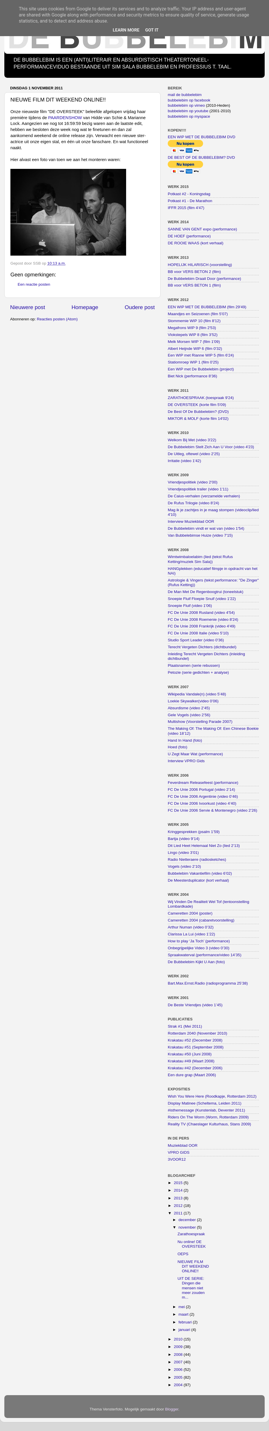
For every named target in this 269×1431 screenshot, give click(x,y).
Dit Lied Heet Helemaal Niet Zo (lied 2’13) (204, 845)
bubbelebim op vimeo (186, 105)
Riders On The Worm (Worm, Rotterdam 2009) (208, 1117)
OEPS (183, 1254)
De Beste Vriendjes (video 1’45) (195, 1005)
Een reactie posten (34, 284)
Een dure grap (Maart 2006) (192, 1075)
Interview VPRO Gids (186, 761)
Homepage (84, 307)
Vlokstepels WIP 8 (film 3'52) (193, 335)
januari (184, 1329)
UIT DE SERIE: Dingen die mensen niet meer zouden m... (191, 1287)
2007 (179, 1362)
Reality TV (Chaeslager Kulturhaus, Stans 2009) (209, 1124)
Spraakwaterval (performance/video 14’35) (204, 955)
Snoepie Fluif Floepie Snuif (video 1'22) (202, 599)
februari (185, 1322)
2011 (179, 1213)
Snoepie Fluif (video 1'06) (190, 605)
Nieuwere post (27, 307)
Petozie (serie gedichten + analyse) (198, 672)
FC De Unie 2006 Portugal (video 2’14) (201, 789)
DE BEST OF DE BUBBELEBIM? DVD (201, 157)
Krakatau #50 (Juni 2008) (190, 1054)
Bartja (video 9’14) (184, 839)
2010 (179, 1339)
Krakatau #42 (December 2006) (195, 1068)
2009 (179, 1347)
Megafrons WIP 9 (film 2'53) (192, 328)
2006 (179, 1369)
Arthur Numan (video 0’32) (190, 927)
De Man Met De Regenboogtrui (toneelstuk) (205, 592)
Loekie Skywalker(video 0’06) (193, 701)
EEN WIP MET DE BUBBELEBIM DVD (201, 137)
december (187, 1220)
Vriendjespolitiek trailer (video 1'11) (198, 489)
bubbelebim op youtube (188, 111)
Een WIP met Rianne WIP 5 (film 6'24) (201, 355)
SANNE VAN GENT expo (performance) (202, 229)
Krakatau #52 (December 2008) (195, 1040)
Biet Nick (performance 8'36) (192, 376)
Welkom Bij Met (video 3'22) (192, 440)
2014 (179, 1190)
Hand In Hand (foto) (185, 740)
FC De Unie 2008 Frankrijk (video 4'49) (201, 626)
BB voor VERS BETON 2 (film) (194, 271)
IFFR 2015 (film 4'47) (186, 208)
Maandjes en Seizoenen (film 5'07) (198, 314)
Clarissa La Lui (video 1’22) (191, 934)
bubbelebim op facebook (189, 100)
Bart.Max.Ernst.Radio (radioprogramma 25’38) (208, 983)
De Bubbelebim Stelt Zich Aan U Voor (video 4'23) (211, 447)
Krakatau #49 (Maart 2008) (191, 1061)
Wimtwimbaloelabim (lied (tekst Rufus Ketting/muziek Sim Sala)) (200, 559)
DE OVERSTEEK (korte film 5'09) (197, 404)
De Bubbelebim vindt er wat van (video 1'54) (206, 528)
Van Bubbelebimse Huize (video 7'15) (200, 535)
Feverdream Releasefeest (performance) (203, 782)
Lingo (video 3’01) (183, 852)
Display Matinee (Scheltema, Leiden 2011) (204, 1103)
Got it (152, 30)
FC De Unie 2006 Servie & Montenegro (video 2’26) (212, 810)
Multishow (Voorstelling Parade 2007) (200, 721)
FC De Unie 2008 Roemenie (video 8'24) (203, 619)
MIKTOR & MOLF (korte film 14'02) (198, 418)
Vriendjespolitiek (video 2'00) (193, 482)
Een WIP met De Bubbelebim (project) (201, 369)
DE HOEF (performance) (189, 236)
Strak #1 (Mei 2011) (185, 1026)
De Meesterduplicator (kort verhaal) (198, 880)
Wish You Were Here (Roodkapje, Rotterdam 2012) (212, 1096)
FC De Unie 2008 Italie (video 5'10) (198, 633)
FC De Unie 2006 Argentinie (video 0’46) (203, 796)
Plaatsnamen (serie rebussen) (194, 665)
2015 (179, 1183)
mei (182, 1307)
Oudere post (140, 307)
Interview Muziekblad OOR (191, 521)
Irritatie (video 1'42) (184, 461)
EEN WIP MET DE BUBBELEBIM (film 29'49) (207, 307)
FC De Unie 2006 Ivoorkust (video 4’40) (202, 803)
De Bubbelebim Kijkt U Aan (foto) (196, 962)
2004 (179, 1385)
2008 (179, 1354)
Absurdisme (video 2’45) (189, 708)
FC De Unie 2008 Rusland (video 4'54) (201, 612)
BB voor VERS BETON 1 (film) (194, 285)
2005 (179, 1377)
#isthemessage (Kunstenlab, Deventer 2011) (206, 1110)
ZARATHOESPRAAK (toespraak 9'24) (201, 398)
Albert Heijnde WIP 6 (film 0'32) (195, 348)
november (187, 1227)
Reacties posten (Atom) (57, 319)
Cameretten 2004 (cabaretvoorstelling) (201, 920)
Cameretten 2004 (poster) (190, 913)
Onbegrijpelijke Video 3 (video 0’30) (198, 948)
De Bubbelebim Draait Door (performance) (204, 278)
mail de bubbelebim (185, 95)
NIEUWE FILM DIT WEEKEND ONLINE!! (193, 1266)
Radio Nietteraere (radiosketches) (197, 859)
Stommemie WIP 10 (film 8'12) (194, 321)
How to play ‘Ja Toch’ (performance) (199, 941)
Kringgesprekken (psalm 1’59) (194, 832)
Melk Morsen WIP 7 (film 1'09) (194, 341)
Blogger (171, 1409)
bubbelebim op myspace (189, 116)
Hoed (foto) (177, 747)
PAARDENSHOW (65, 117)
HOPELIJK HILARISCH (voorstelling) (200, 265)
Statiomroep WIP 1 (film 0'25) (193, 362)
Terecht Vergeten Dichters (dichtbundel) (202, 647)
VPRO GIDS (178, 1152)
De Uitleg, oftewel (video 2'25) (194, 454)
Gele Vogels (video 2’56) (189, 715)
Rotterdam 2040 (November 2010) (197, 1033)
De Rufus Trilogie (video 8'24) (193, 503)
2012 (179, 1205)
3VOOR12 (177, 1159)
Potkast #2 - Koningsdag (189, 194)
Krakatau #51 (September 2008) (196, 1047)
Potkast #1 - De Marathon (190, 201)
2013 (179, 1198)
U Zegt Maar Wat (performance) (195, 754)
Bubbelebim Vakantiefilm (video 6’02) (200, 873)
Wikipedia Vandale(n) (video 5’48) (197, 694)
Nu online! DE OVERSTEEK (192, 1244)
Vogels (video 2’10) (184, 866)
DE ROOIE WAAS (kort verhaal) (195, 243)
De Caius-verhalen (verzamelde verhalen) (204, 496)
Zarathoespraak (191, 1234)
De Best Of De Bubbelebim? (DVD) (198, 411)
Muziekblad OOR (183, 1145)
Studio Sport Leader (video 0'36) (196, 640)
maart (183, 1314)
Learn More (126, 30)
